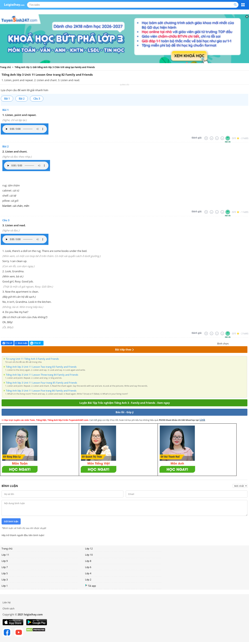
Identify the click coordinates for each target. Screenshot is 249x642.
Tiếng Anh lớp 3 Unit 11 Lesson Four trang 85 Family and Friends (41, 382)
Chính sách (8, 608)
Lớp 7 (5, 567)
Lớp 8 (88, 560)
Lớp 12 (89, 548)
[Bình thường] (217, 138)
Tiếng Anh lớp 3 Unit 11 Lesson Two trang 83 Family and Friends (41, 366)
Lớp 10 (89, 554)
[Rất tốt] (228, 138)
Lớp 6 (88, 567)
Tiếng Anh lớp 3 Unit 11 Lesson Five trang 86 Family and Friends (41, 390)
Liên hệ (6, 602)
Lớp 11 (5, 554)
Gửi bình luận (11, 521)
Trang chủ (7, 548)
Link (202, 420)
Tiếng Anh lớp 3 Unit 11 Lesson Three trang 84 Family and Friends (42, 374)
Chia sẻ (7, 343)
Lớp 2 (88, 579)
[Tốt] (222, 138)
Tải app (90, 585)
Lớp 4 (88, 573)
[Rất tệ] (206, 138)
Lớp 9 (5, 560)
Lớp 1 (5, 585)
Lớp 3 (5, 579)
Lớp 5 (5, 573)
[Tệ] (211, 138)
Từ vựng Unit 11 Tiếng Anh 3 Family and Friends (32, 358)
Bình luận (21, 343)
